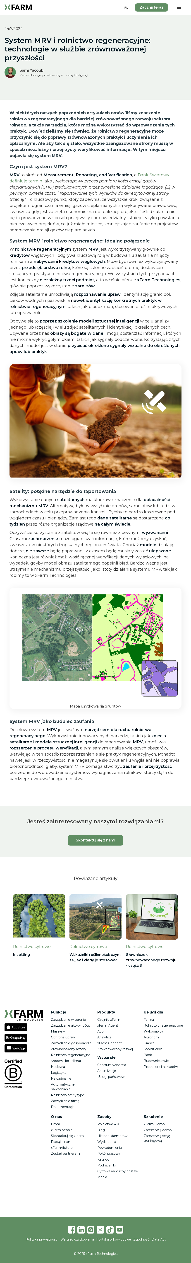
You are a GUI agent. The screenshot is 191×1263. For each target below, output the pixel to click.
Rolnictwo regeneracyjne (70, 1055)
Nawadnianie (61, 1078)
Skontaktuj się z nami (95, 840)
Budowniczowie (156, 1061)
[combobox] (126, 7)
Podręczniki (106, 1165)
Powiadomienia (109, 1148)
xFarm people (62, 1130)
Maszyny (58, 1031)
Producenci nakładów (161, 1067)
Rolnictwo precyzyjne (68, 1095)
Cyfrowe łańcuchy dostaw (117, 1171)
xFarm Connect (109, 1043)
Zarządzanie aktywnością (71, 1025)
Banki (148, 1055)
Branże (149, 1043)
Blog (101, 1130)
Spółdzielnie (153, 1049)
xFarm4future (62, 1148)
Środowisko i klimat (66, 1061)
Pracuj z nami (61, 1142)
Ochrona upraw (63, 1037)
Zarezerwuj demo (158, 1130)
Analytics (104, 1037)
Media (102, 1177)
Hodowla (58, 1067)
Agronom (151, 1037)
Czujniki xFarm (108, 1020)
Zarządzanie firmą (65, 1101)
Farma (149, 1020)
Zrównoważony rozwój (68, 1049)
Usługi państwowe (112, 1077)
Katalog (103, 1159)
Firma (55, 1124)
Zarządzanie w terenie (68, 1020)
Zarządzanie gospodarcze (71, 1043)
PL (126, 7)
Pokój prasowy (108, 1153)
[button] (179, 7)
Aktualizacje (106, 1071)
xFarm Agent (107, 1025)
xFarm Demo (154, 1124)
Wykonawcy (153, 1031)
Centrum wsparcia (111, 1065)
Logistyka (58, 1073)
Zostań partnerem (65, 1153)
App (100, 1031)
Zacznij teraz (151, 7)
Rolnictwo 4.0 (108, 1124)
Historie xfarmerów (112, 1136)
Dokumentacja (62, 1107)
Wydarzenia (106, 1142)
